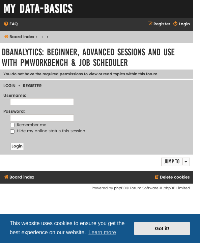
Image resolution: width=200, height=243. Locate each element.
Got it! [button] (162, 228)
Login (9, 85)
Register (32, 85)
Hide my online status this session (47, 131)
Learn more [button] (102, 232)
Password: (14, 111)
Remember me (28, 125)
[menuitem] (10, 24)
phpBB (120, 188)
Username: (14, 95)
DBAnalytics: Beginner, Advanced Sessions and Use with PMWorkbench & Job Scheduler (88, 57)
